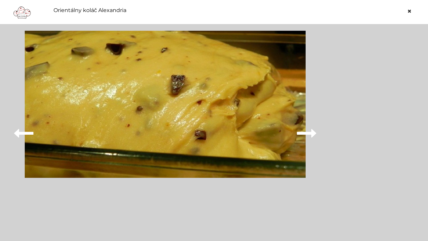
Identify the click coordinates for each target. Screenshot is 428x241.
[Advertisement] (372, 131)
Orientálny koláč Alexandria (90, 10)
